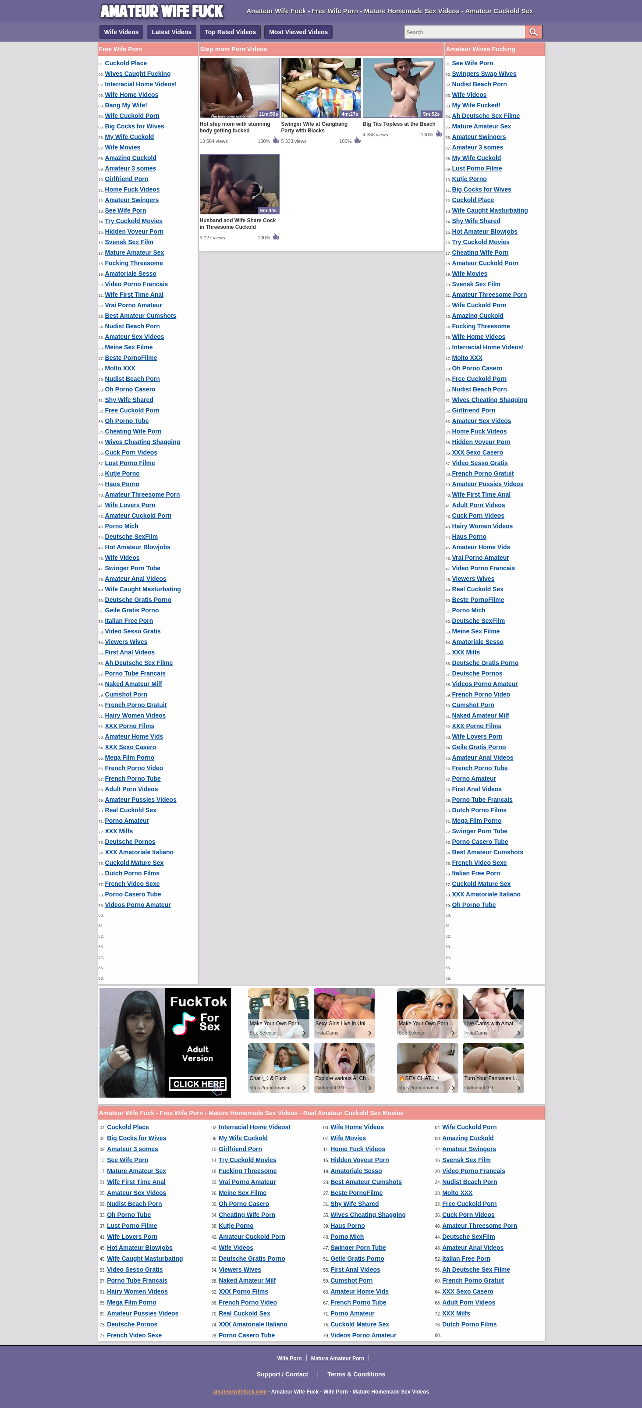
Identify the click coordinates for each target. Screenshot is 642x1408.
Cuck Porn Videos (131, 452)
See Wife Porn (125, 210)
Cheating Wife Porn (133, 431)
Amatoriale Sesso (131, 273)
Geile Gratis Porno (132, 610)
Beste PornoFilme (131, 357)
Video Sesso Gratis (133, 631)
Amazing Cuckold (130, 157)
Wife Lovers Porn (130, 504)
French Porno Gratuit (136, 704)
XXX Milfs (119, 831)
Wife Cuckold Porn (132, 115)
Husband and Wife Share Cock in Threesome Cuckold (238, 223)
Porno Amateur (127, 820)
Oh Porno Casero (130, 389)
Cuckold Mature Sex (134, 862)
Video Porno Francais (136, 284)
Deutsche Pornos (130, 841)
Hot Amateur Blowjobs (138, 547)
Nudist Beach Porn (132, 326)
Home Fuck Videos (132, 189)
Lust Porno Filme (130, 462)
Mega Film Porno (130, 757)
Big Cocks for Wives (134, 126)
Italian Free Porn (129, 620)
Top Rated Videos (230, 32)
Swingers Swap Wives (484, 73)
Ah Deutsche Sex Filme (139, 662)
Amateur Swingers (132, 199)
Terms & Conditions (356, 1374)
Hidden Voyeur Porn (134, 231)
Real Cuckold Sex (131, 810)
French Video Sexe (132, 883)
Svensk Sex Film (129, 241)
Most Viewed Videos (298, 32)
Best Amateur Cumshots (141, 315)
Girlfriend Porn (127, 178)
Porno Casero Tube (133, 894)
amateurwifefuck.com (240, 1392)
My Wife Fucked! (476, 105)
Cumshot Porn (126, 694)
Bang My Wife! (126, 105)
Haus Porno (122, 483)
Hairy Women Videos (135, 715)
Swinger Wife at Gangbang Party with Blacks (314, 127)
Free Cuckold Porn (132, 410)
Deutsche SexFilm (131, 536)
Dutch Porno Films (132, 873)
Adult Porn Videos (131, 789)
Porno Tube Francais (135, 673)
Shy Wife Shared (129, 399)
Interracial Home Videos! (141, 84)
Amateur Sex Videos (134, 336)
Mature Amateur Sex (134, 252)
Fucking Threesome (134, 263)
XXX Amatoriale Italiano (139, 852)
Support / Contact (282, 1374)
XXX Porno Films (130, 725)
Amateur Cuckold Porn (138, 515)
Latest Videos (172, 32)
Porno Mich (121, 526)
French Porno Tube (133, 778)
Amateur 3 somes (130, 168)
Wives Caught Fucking (138, 73)
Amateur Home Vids (134, 736)
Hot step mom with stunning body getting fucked (235, 127)
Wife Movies (123, 147)
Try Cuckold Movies (134, 220)
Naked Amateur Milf (133, 683)
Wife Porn (289, 1358)
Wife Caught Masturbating (143, 589)
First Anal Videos (130, 652)
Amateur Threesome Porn (142, 494)
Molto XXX (120, 368)
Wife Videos (121, 32)
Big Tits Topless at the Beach (399, 124)
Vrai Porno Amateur (133, 305)
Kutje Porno (122, 473)
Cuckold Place (126, 63)
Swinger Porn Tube (133, 568)
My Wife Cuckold (129, 136)
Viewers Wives (126, 641)
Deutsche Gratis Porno (138, 599)
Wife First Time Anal (134, 294)
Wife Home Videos (132, 94)
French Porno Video (134, 768)
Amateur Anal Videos (136, 578)
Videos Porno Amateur (138, 904)
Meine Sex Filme (129, 347)
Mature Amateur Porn (338, 1358)
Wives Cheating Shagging (143, 441)
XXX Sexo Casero (130, 746)
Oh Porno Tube (127, 420)
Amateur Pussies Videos (141, 799)
